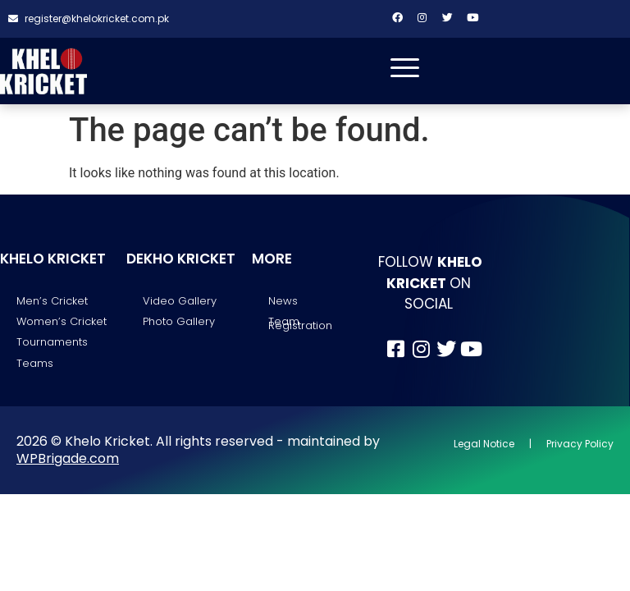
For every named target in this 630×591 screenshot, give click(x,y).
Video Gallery (180, 301)
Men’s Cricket (52, 301)
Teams (34, 363)
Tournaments (52, 342)
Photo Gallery (179, 322)
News (283, 301)
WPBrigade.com (67, 459)
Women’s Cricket (61, 322)
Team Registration (300, 324)
